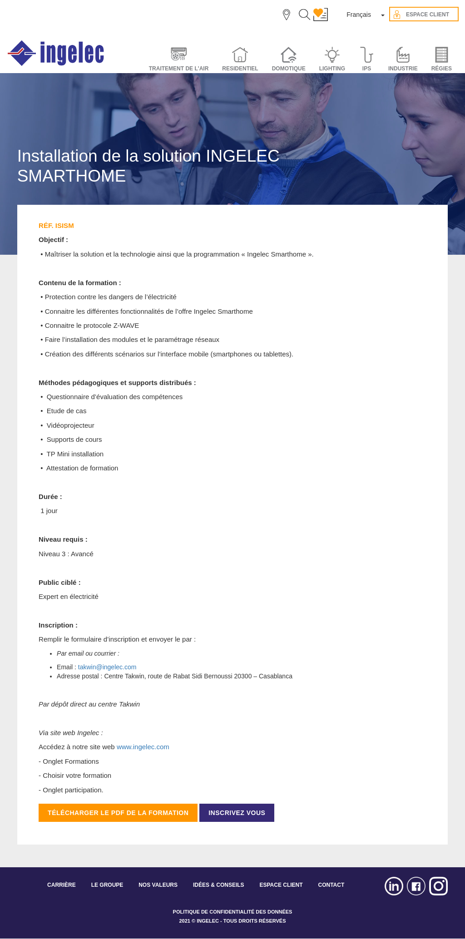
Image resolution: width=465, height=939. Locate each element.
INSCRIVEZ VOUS (236, 812)
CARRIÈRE (61, 885)
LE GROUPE (107, 885)
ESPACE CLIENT (280, 885)
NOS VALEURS (158, 885)
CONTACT (331, 885)
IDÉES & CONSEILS (218, 885)
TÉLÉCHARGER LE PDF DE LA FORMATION (118, 812)
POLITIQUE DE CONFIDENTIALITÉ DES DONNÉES (232, 911)
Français (358, 14)
